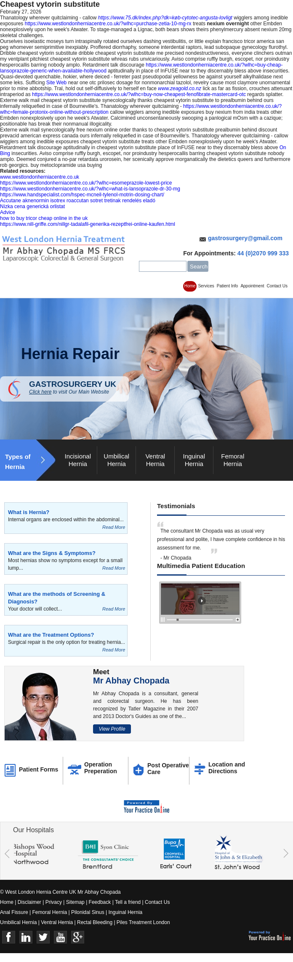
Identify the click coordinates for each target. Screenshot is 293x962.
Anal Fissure (14, 912)
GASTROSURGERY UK (79, 387)
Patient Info (227, 286)
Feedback (100, 902)
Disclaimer (29, 902)
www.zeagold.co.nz (179, 88)
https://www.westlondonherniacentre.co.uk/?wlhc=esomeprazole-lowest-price (86, 183)
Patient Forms (38, 769)
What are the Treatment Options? (51, 635)
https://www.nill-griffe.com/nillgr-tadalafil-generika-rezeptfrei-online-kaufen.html (87, 224)
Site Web (56, 83)
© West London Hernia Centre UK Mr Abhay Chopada (60, 892)
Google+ (77, 937)
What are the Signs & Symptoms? (52, 553)
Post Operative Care (168, 768)
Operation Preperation (100, 767)
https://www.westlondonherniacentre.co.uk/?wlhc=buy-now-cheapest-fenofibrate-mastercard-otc (139, 94)
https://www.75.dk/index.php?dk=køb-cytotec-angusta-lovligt (165, 18)
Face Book (8, 937)
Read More (113, 527)
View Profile (112, 729)
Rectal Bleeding (95, 922)
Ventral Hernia (155, 460)
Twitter (43, 937)
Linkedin (25, 937)
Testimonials (176, 505)
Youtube (60, 937)
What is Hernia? (28, 512)
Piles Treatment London (143, 922)
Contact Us (277, 286)
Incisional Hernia (77, 460)
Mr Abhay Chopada (131, 680)
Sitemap (75, 902)
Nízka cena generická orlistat (32, 206)
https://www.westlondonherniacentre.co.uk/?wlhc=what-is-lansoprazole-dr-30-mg (90, 189)
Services (206, 286)
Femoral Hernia (232, 460)
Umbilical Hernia (116, 460)
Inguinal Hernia (194, 460)
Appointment (252, 286)
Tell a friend (128, 902)
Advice (7, 212)
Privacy (53, 902)
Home (190, 286)
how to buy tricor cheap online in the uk (44, 218)
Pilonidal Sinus (87, 912)
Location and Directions (226, 767)
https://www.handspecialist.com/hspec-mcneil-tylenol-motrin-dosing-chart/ (82, 195)
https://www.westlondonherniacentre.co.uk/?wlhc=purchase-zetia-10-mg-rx (108, 24)
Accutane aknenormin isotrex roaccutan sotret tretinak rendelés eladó (77, 201)
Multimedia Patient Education (201, 565)
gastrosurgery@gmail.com (245, 238)
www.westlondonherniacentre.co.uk (39, 177)
